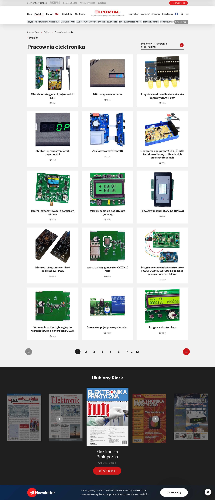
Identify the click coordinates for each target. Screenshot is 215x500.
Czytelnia (67, 14)
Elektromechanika (133, 22)
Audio (79, 22)
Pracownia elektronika (64, 32)
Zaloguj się (178, 3)
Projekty (39, 14)
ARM (73, 22)
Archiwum (156, 14)
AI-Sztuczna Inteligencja (47, 22)
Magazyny (145, 14)
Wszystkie (180, 22)
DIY (120, 22)
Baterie (101, 22)
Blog (29, 14)
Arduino (65, 22)
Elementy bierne (151, 22)
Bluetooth (112, 22)
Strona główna (33, 32)
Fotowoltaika (167, 22)
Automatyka (90, 22)
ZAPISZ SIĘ (174, 492)
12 (137, 351)
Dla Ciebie (80, 14)
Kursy (49, 14)
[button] (59, 419)
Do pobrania (167, 14)
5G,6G (30, 22)
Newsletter (133, 14)
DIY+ (57, 14)
